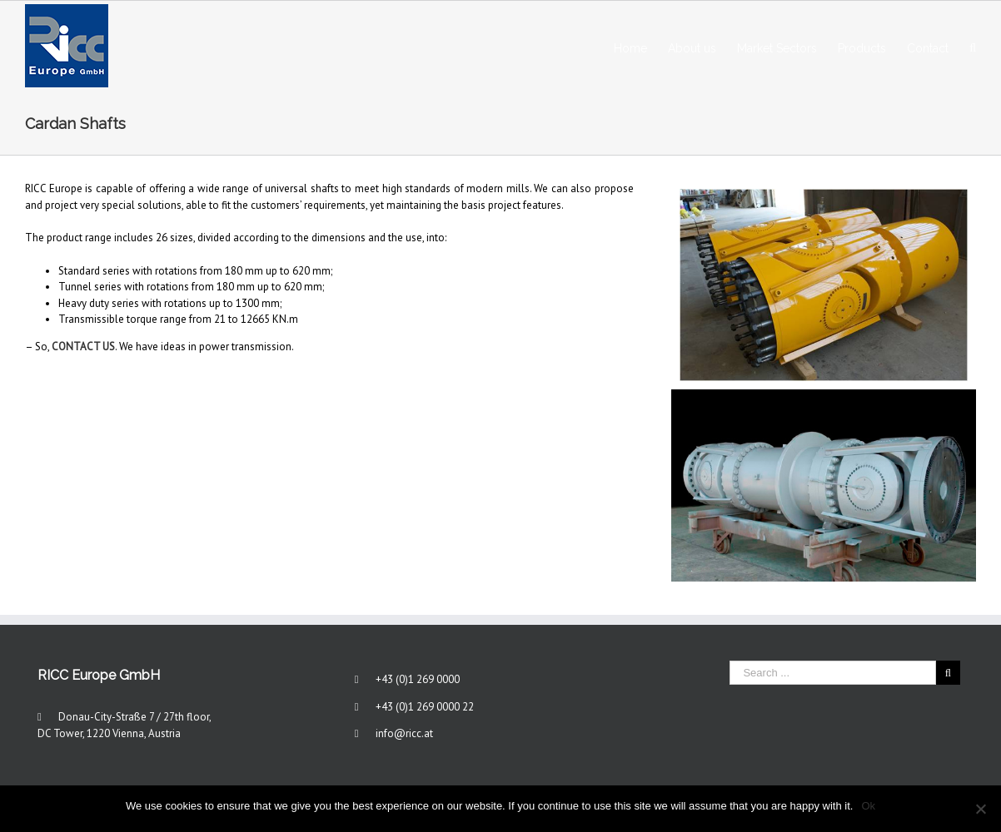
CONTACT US (83, 346)
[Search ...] (833, 673)
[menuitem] (641, 46)
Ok (868, 806)
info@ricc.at (404, 733)
